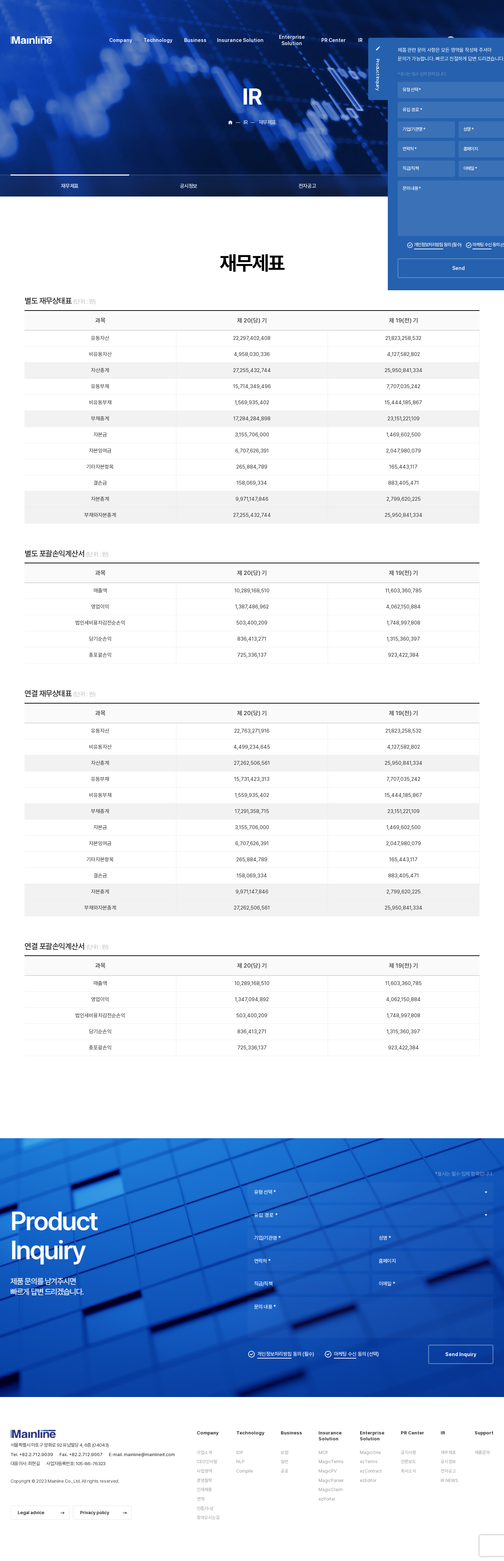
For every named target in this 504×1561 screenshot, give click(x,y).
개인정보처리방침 (274, 1364)
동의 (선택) (356, 1364)
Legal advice (31, 1512)
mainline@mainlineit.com (149, 1454)
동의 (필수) (285, 1364)
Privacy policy (94, 1512)
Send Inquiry (460, 1364)
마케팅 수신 (345, 1364)
